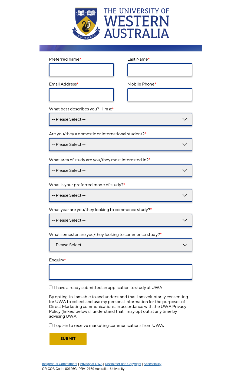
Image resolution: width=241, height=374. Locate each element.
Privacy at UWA (91, 364)
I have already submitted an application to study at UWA (108, 287)
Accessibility (152, 364)
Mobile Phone (141, 84)
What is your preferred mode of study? (87, 185)
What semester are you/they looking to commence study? (105, 235)
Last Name (138, 59)
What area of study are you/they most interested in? (99, 160)
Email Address (63, 84)
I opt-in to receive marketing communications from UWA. (109, 325)
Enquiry (57, 260)
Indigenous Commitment (59, 364)
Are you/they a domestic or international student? (97, 134)
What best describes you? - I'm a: (81, 109)
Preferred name (65, 59)
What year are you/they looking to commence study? (100, 210)
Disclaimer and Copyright (123, 364)
